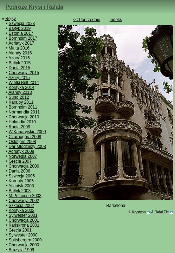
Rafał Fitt (162, 212)
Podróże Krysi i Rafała (35, 7)
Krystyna (139, 212)
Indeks (116, 19)
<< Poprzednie (86, 19)
